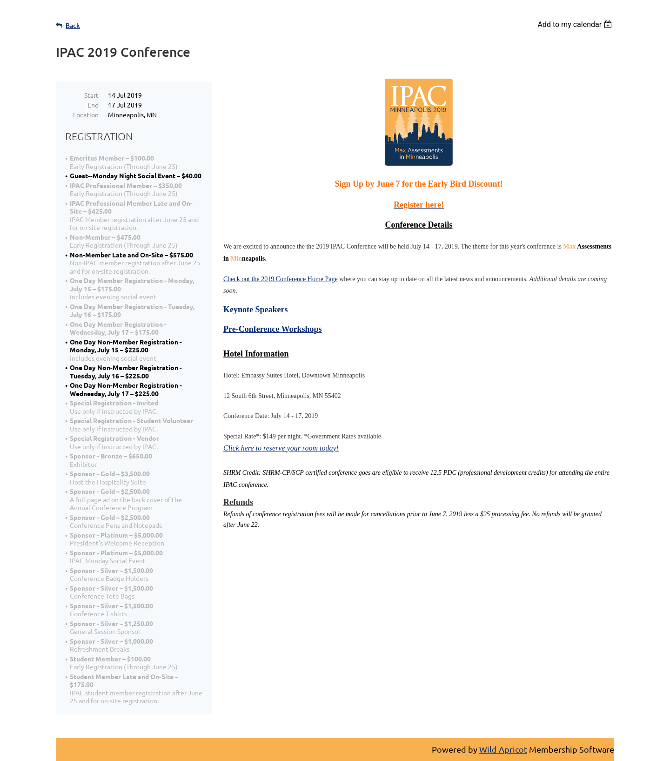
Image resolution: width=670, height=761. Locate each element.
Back (73, 25)
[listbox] (575, 24)
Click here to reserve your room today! (281, 448)
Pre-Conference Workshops (272, 329)
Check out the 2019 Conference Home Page (280, 279)
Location (86, 114)
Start (91, 95)
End (93, 105)
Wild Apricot (503, 749)
